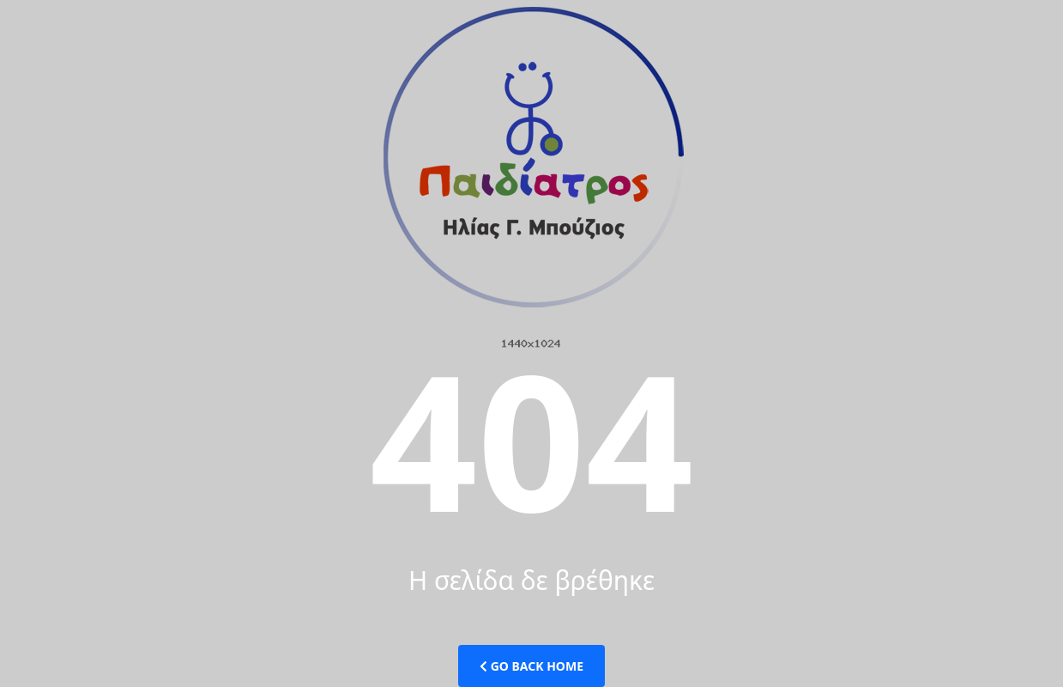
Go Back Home (531, 666)
